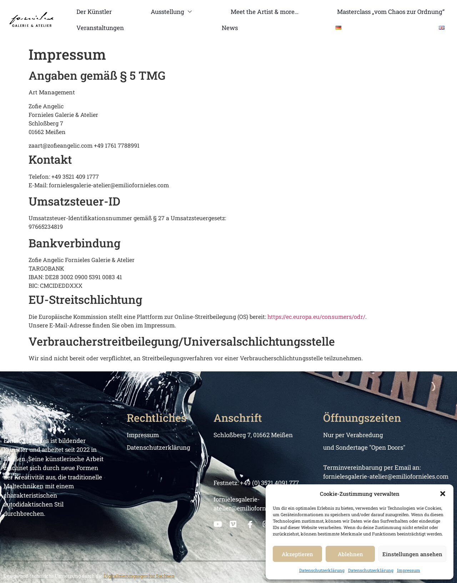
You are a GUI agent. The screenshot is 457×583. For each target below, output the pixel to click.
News (230, 28)
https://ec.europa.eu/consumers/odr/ (316, 316)
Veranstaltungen (100, 28)
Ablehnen (350, 554)
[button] (442, 493)
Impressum (408, 570)
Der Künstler (94, 12)
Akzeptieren (297, 554)
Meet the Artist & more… (264, 12)
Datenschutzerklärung (322, 570)
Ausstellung (171, 12)
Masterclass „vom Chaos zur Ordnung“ (391, 12)
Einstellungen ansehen (412, 554)
